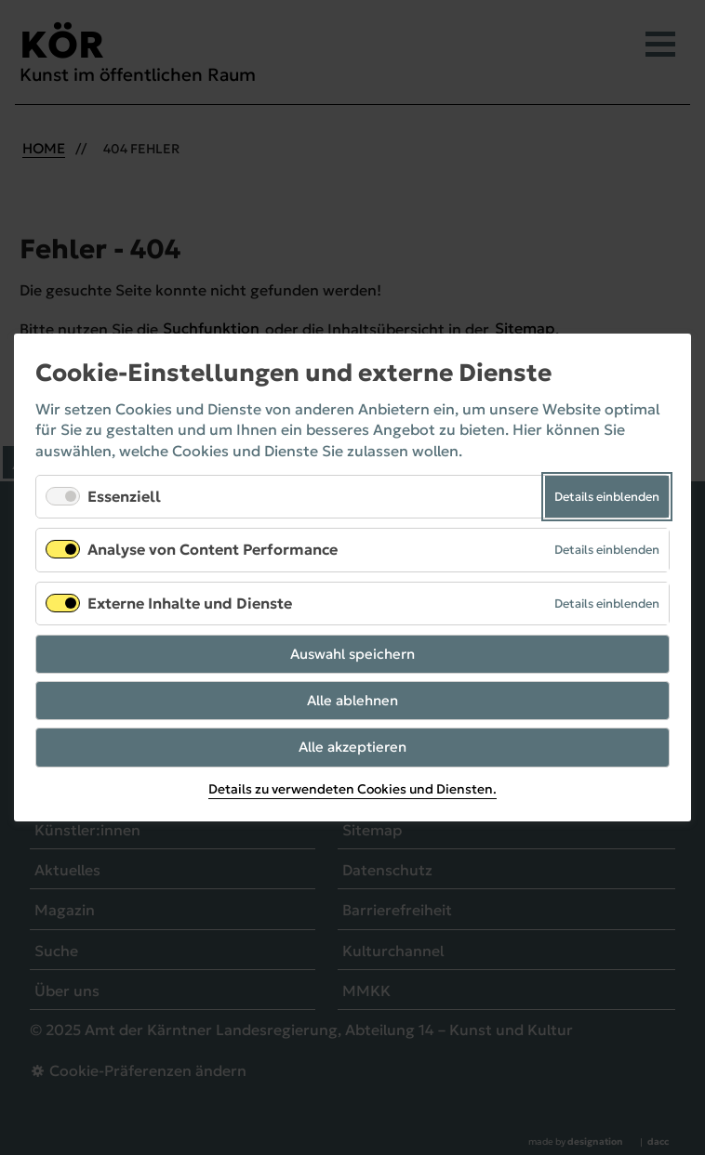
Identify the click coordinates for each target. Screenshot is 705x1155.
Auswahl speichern (352, 654)
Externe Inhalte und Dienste (189, 603)
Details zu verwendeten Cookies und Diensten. (352, 789)
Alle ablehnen (352, 700)
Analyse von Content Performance (212, 550)
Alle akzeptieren (352, 747)
